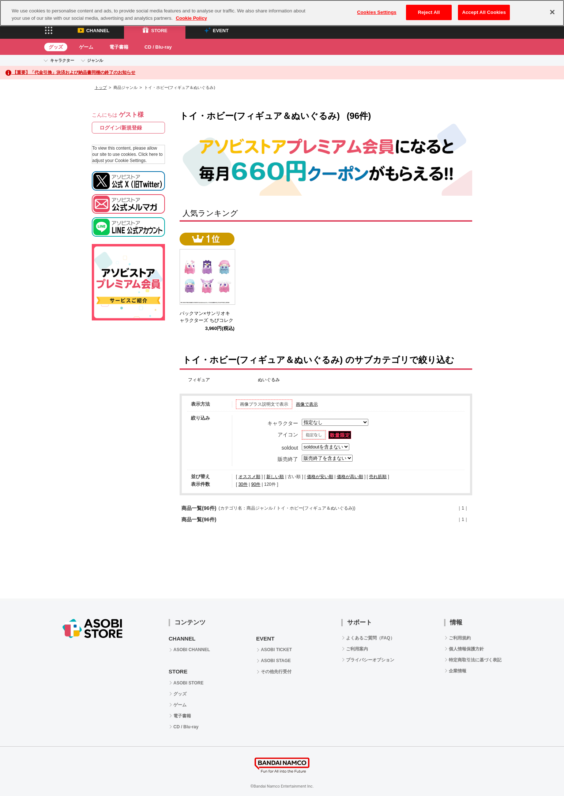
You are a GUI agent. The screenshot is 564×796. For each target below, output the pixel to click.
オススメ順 (249, 476)
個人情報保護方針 (466, 649)
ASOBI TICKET (276, 649)
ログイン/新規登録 (120, 128)
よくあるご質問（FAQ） (370, 638)
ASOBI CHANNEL (191, 649)
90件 (255, 484)
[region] (282, 13)
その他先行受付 (276, 671)
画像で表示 (307, 404)
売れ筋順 (378, 476)
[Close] (552, 12)
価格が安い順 (320, 476)
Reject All (429, 12)
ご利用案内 (357, 649)
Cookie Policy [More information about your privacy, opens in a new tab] (191, 18)
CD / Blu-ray (158, 47)
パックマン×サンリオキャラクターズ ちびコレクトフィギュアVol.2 (206, 320)
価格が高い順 (350, 476)
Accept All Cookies (484, 12)
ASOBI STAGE (276, 660)
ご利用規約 (460, 638)
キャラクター (62, 60)
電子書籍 (118, 47)
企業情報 (457, 670)
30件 (243, 484)
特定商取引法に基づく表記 (475, 659)
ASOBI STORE (188, 683)
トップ (101, 87)
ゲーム (86, 47)
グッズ (56, 47)
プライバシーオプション (370, 659)
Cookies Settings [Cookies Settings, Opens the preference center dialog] (376, 12)
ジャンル (95, 60)
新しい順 (275, 476)
